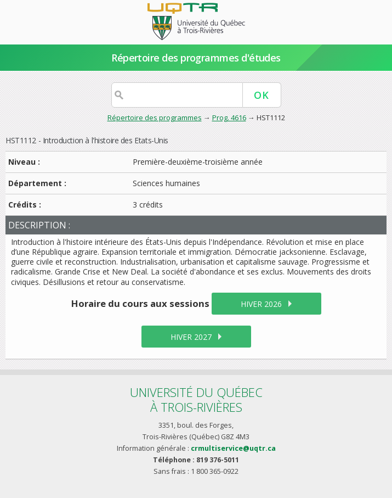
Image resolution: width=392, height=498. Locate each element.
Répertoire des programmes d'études (196, 57)
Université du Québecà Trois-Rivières (196, 399)
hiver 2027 (191, 337)
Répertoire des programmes (154, 117)
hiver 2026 (261, 304)
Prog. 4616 (229, 117)
